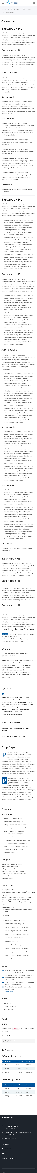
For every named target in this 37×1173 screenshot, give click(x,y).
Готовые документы (9, 1158)
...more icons (9, 992)
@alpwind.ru (11, 1138)
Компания (5, 1144)
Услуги (4, 1153)
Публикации (6, 1149)
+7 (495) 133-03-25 (11, 1126)
